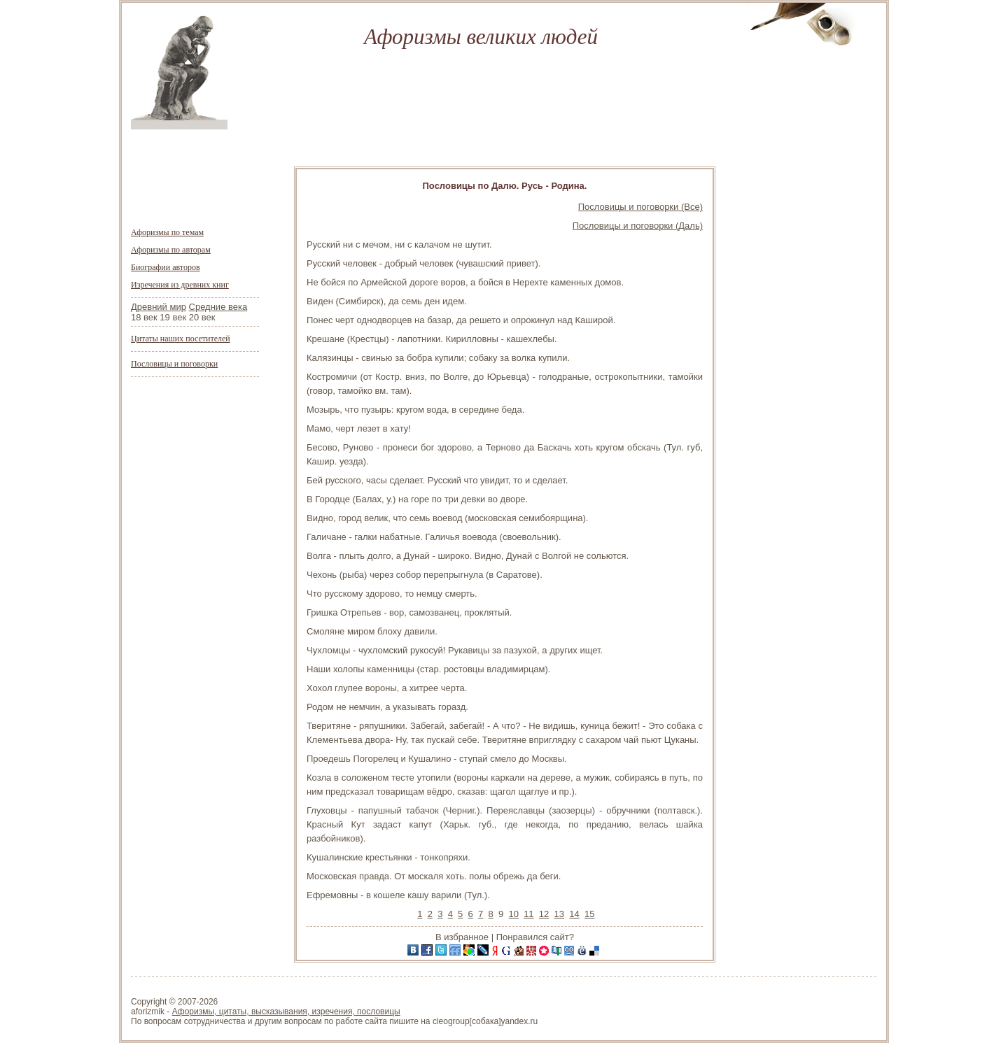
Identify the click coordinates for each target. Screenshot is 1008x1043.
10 (513, 914)
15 (589, 914)
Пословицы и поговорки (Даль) (638, 225)
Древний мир (158, 306)
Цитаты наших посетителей (180, 338)
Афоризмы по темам (167, 232)
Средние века (218, 306)
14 (574, 914)
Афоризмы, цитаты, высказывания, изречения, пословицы (286, 1011)
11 (528, 914)
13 (559, 914)
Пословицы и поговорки (174, 364)
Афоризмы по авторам (171, 250)
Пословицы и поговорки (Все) (640, 206)
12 (544, 914)
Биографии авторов (165, 267)
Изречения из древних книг (180, 285)
